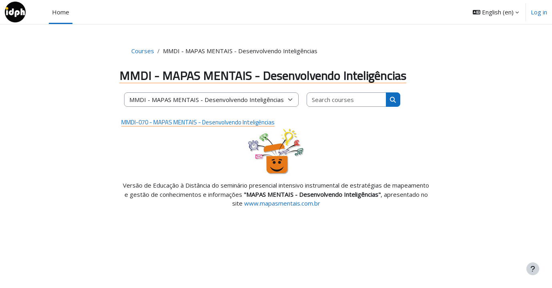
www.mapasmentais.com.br (282, 203)
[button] (496, 12)
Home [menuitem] (60, 12)
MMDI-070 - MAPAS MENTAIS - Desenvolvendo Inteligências (198, 122)
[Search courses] (347, 99)
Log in (539, 12)
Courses (142, 51)
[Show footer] (532, 268)
